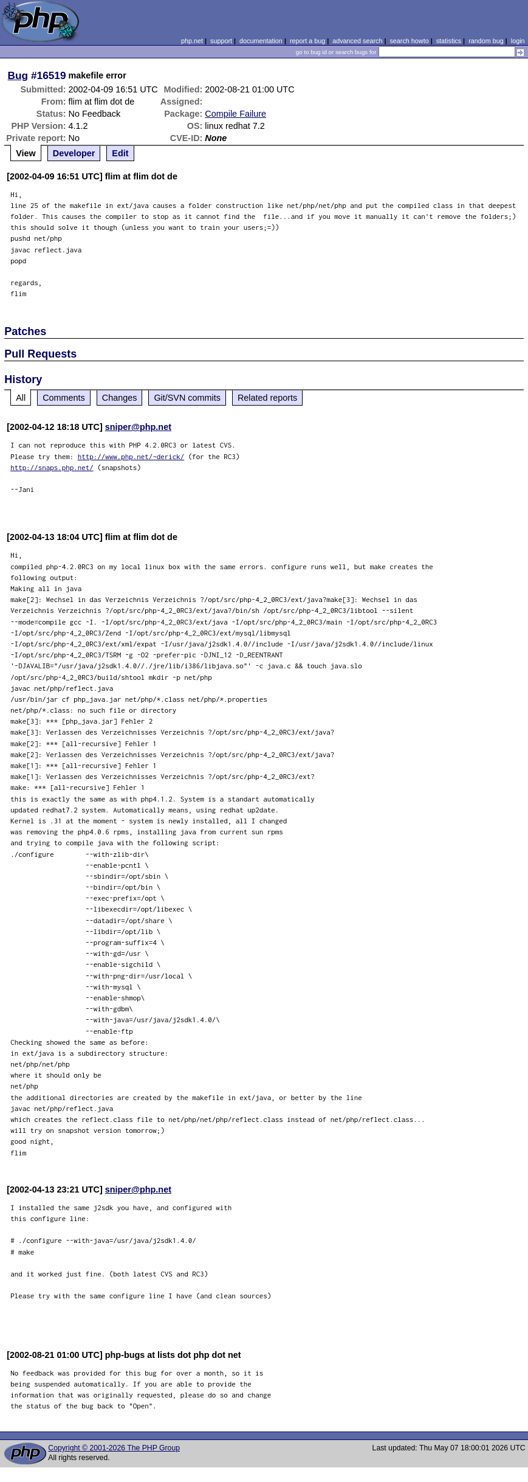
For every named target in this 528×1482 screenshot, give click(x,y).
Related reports (267, 398)
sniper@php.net (138, 427)
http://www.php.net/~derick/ (131, 456)
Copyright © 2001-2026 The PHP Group (114, 1448)
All (21, 398)
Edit (120, 153)
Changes (119, 398)
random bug (486, 40)
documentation (261, 40)
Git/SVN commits (187, 398)
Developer (74, 153)
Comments (64, 398)
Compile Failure (235, 114)
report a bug (307, 40)
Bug (18, 75)
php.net (192, 40)
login (518, 40)
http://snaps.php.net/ (52, 467)
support (221, 40)
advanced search (357, 40)
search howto (408, 40)
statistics (448, 40)
